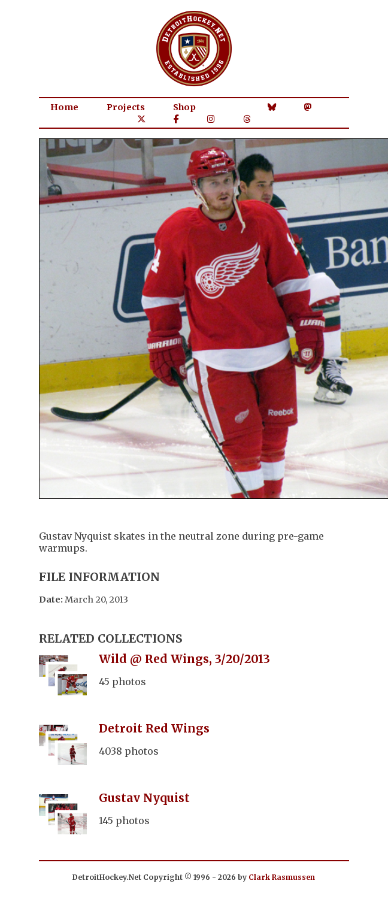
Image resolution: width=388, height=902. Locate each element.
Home (64, 107)
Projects (126, 107)
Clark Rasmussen (281, 877)
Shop (184, 107)
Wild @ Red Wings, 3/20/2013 (184, 659)
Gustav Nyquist (144, 798)
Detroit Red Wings (154, 728)
